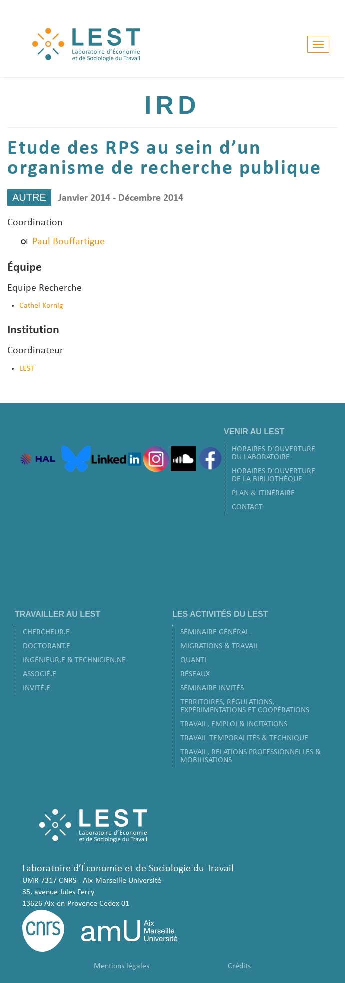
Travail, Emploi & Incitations (234, 724)
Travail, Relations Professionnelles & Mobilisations (250, 756)
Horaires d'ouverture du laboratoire (274, 454)
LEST (27, 369)
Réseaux (195, 674)
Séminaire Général (215, 632)
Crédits (239, 966)
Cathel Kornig (42, 306)
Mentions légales (122, 966)
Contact (247, 508)
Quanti (193, 660)
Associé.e (39, 674)
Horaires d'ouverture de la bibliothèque (274, 476)
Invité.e (36, 688)
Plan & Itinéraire (263, 494)
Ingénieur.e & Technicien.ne (74, 660)
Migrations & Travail (219, 646)
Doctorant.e (46, 646)
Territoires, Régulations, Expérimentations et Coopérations (245, 706)
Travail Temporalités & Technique (244, 738)
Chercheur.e (46, 632)
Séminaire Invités (212, 688)
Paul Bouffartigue (68, 242)
